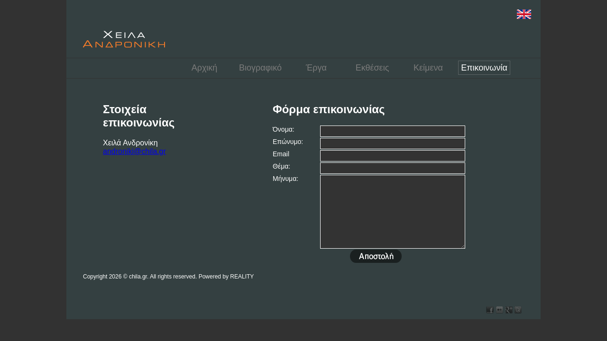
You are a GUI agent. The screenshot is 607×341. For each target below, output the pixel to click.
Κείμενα (428, 67)
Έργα (316, 67)
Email (281, 154)
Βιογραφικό (260, 67)
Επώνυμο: (288, 141)
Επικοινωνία (484, 67)
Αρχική (205, 67)
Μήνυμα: (285, 178)
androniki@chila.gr (134, 151)
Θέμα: (281, 166)
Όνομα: (283, 129)
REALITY (242, 276)
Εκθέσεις (372, 67)
